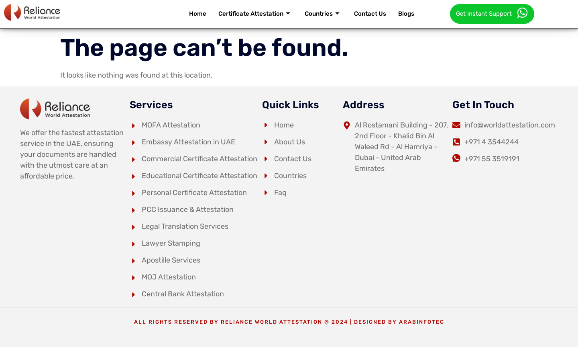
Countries (322, 13)
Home (197, 13)
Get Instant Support (492, 12)
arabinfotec (421, 322)
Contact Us (370, 13)
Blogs (406, 13)
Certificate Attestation (254, 13)
